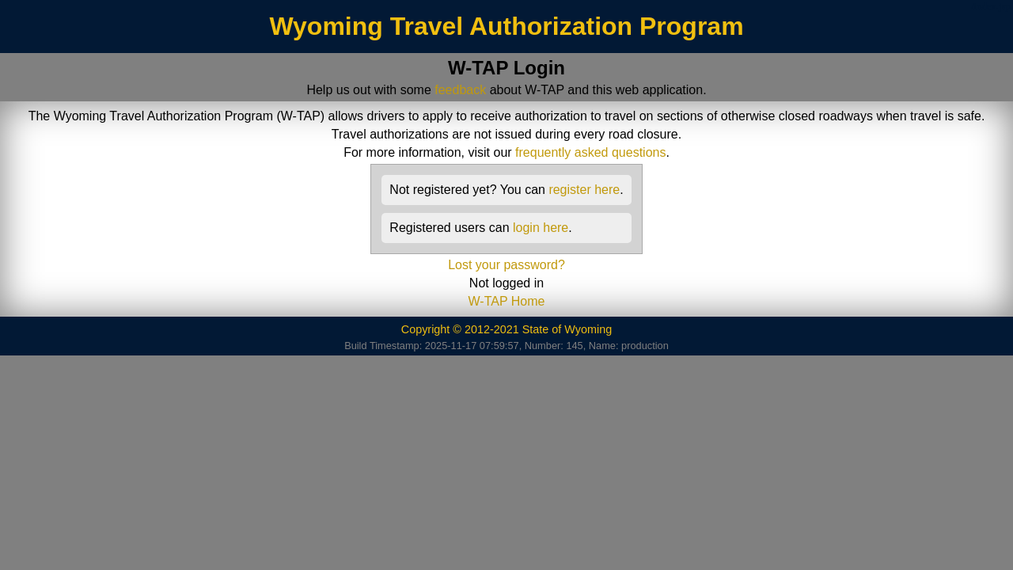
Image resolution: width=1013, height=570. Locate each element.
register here (584, 189)
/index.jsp (991, 6)
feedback (460, 90)
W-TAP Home (507, 301)
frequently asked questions (590, 152)
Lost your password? (506, 265)
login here (540, 227)
